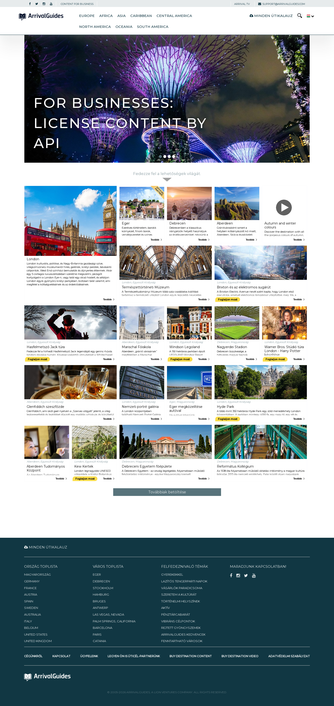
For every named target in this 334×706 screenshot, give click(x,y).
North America (95, 27)
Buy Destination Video (240, 656)
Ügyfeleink (89, 656)
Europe (87, 16)
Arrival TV (242, 4)
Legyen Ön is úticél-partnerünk (134, 656)
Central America (174, 16)
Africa (106, 16)
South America (152, 27)
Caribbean (141, 16)
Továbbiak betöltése (167, 492)
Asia (121, 16)
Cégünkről (33, 656)
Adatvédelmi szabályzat (289, 656)
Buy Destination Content (191, 656)
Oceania (124, 27)
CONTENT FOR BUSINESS (77, 4)
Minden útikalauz (271, 15)
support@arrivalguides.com (281, 4)
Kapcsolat (61, 656)
